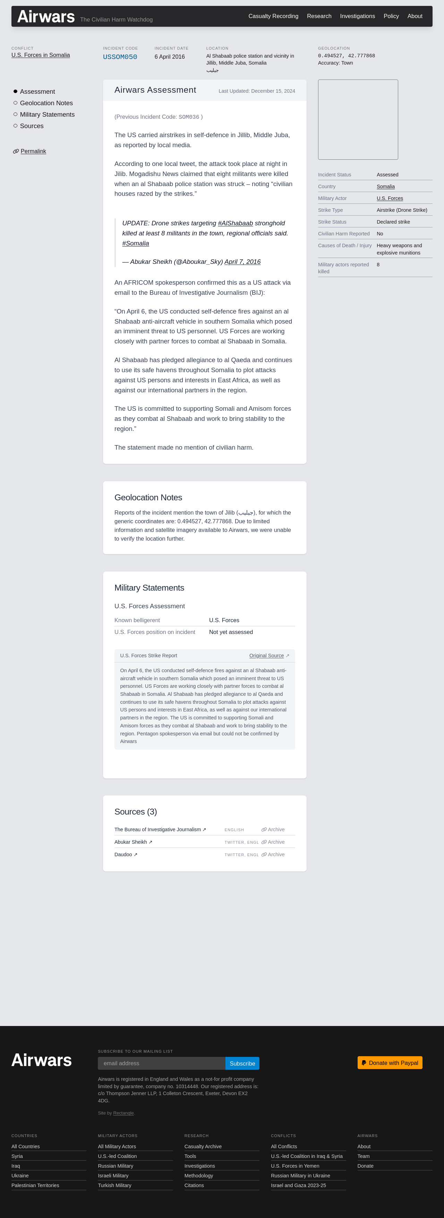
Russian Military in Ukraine (300, 1175)
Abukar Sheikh (133, 841)
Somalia (386, 186)
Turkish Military (114, 1184)
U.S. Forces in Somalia (40, 55)
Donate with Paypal (390, 1062)
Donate (366, 1165)
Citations (194, 1184)
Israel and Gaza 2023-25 (298, 1184)
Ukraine (20, 1175)
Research (319, 16)
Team (364, 1155)
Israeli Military (113, 1175)
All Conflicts (284, 1146)
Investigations (357, 16)
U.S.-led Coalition (117, 1155)
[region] (358, 120)
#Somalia (135, 242)
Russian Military (115, 1165)
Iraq (15, 1165)
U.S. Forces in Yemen (295, 1165)
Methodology (199, 1175)
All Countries (25, 1146)
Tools (190, 1155)
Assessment (37, 91)
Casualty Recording (273, 16)
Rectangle (123, 1112)
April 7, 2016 (242, 261)
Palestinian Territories (35, 1184)
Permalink (33, 151)
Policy (391, 16)
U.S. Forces (390, 198)
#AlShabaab (235, 222)
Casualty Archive (203, 1146)
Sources (32, 126)
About (415, 16)
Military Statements (47, 114)
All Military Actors (117, 1146)
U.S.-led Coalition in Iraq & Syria (307, 1155)
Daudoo (126, 854)
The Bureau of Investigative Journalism (160, 829)
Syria (17, 1155)
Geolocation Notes (46, 103)
